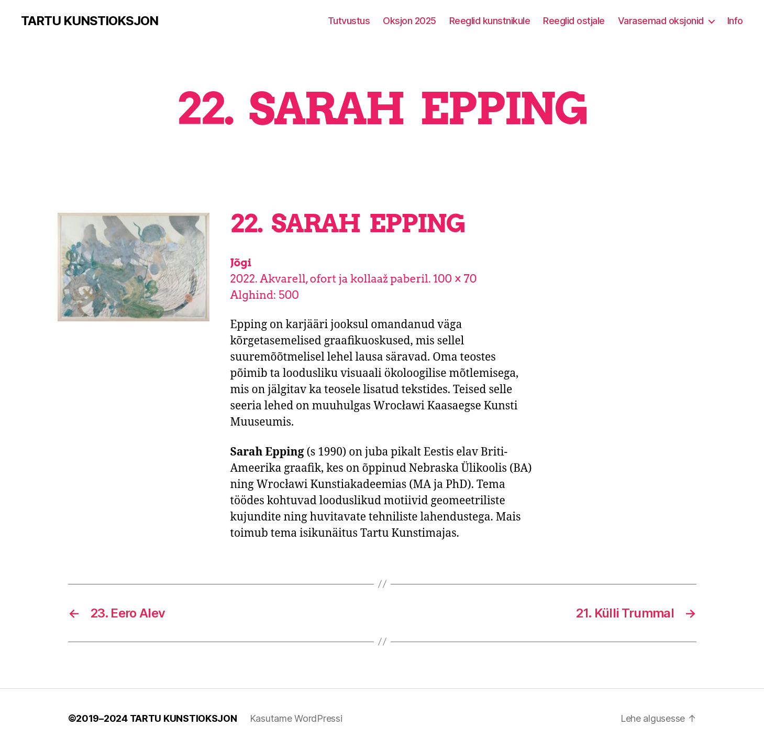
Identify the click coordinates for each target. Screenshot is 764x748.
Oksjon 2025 (409, 20)
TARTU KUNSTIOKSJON (89, 21)
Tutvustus (349, 20)
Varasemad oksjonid (661, 20)
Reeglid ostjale (574, 20)
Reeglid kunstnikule (489, 20)
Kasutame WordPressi (296, 718)
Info (735, 20)
